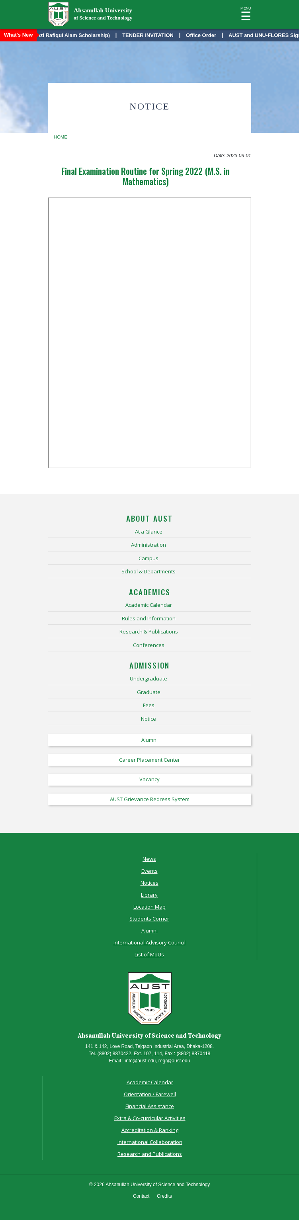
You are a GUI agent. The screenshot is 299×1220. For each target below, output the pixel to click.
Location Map (149, 906)
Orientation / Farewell (150, 1094)
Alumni (149, 930)
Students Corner (149, 918)
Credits (164, 1196)
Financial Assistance (149, 1106)
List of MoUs (149, 954)
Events (149, 870)
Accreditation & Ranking (149, 1130)
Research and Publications (149, 1153)
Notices (149, 882)
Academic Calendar (150, 1082)
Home (60, 137)
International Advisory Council (149, 942)
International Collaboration (149, 1142)
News (149, 858)
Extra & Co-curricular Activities (150, 1118)
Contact (141, 1196)
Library (149, 894)
